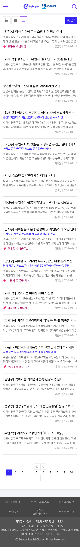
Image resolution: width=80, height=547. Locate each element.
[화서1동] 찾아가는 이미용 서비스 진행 (28, 293)
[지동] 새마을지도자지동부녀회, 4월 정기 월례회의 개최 (39, 347)
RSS (60, 521)
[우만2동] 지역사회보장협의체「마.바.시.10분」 (33, 433)
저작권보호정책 (23, 521)
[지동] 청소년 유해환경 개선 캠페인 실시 (29, 175)
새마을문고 (22, 248)
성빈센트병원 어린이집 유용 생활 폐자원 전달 (31, 86)
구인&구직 (13, 511)
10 (71, 472)
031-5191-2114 (50, 534)
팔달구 (19, 280)
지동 (27, 366)
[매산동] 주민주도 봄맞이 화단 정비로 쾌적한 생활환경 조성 (41, 202)
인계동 (11, 46)
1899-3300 (27, 534)
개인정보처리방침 (45, 521)
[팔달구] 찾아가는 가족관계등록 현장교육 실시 (33, 379)
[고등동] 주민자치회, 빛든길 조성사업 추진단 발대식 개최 (39, 144)
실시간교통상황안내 (40, 512)
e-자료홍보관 (66, 501)
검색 (71, 20)
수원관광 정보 (66, 511)
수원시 (11, 280)
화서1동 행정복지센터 (20, 308)
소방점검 (21, 46)
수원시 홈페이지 (13, 501)
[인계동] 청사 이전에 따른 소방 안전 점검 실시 (32, 32)
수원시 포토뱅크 (40, 501)
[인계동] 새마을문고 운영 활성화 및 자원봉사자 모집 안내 (39, 229)
